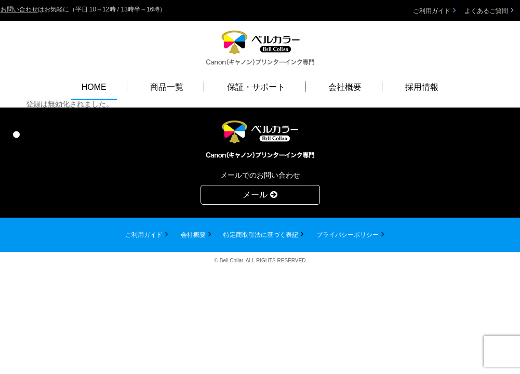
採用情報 (421, 87)
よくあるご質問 (486, 11)
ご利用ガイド (431, 11)
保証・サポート (256, 87)
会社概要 (345, 87)
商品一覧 (166, 87)
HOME (94, 87)
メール (260, 194)
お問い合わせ (19, 9)
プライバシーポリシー (347, 234)
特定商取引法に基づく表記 (260, 234)
